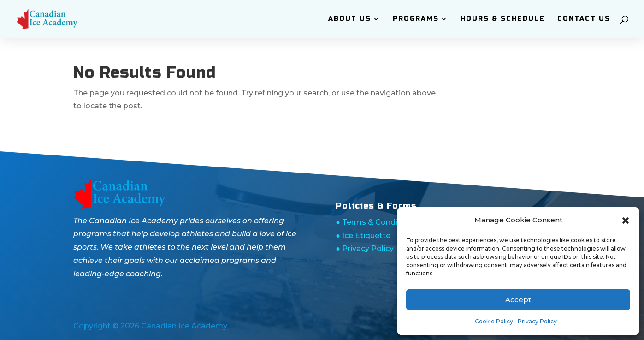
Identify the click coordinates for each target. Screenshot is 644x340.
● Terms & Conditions (376, 222)
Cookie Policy (494, 321)
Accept (518, 299)
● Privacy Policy (365, 248)
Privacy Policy (537, 321)
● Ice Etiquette (363, 235)
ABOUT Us (349, 19)
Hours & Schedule (503, 19)
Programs (416, 19)
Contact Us (583, 19)
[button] (625, 220)
